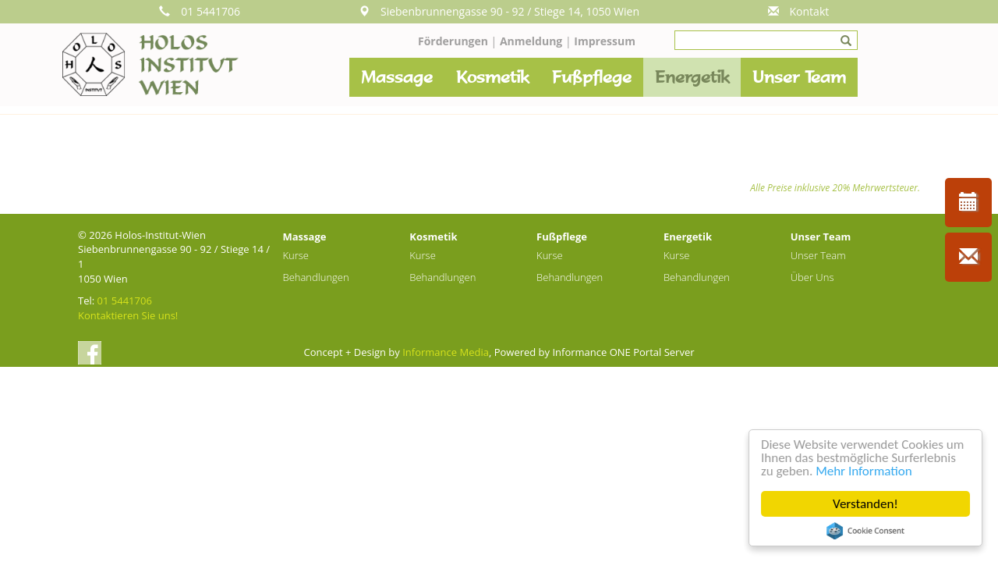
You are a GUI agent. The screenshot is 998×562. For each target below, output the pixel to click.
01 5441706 (199, 11)
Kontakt (799, 11)
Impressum (604, 41)
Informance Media (445, 352)
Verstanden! (865, 504)
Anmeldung (532, 41)
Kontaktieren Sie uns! (128, 315)
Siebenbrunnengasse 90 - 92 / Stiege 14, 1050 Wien (499, 11)
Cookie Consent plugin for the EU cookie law (865, 530)
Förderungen (453, 41)
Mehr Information (863, 471)
